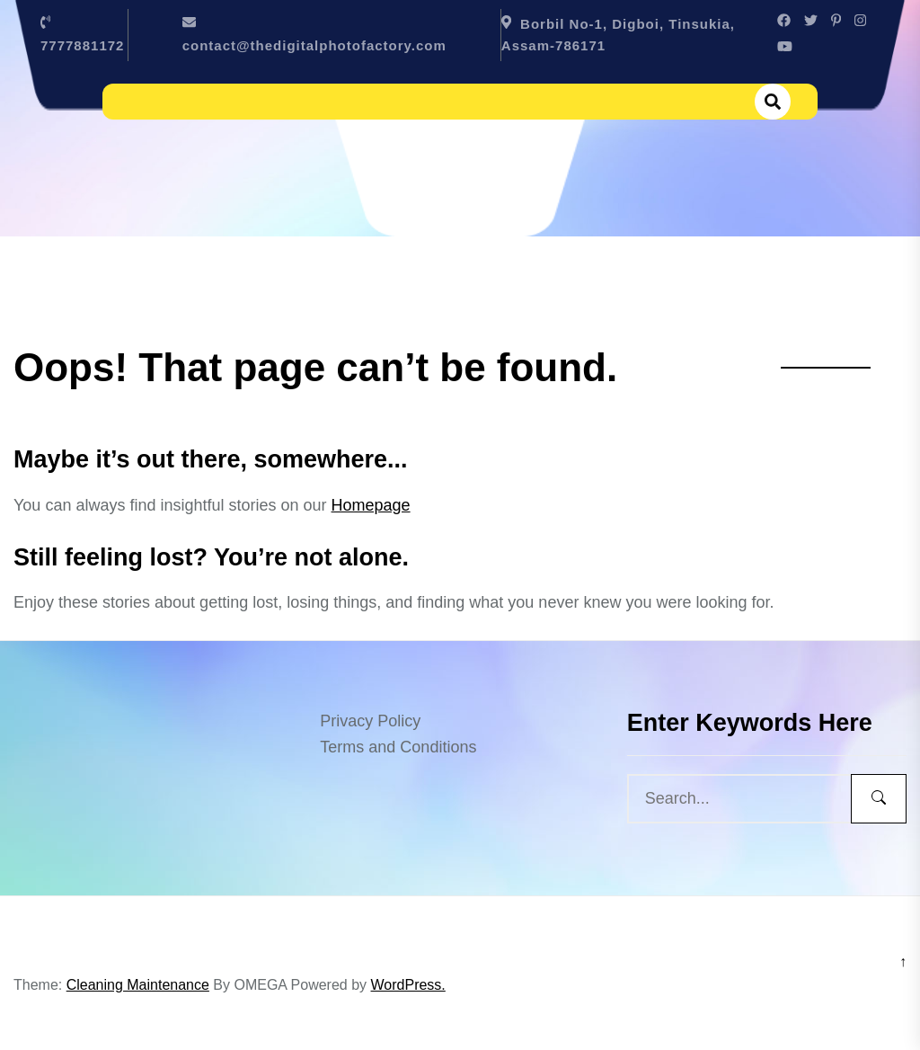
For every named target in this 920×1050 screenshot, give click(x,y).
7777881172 (82, 45)
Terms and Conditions (398, 747)
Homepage (371, 505)
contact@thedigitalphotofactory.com (314, 45)
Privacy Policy (370, 721)
